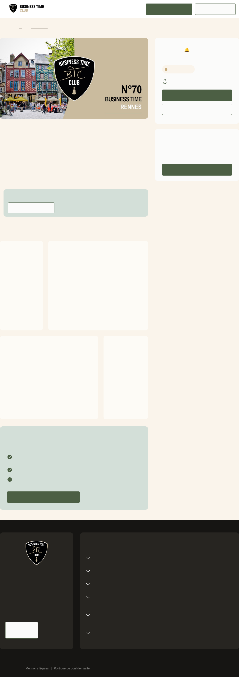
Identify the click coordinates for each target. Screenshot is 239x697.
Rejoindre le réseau (169, 9)
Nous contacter (22, 630)
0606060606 (192, 153)
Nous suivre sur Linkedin (54, 630)
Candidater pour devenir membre (43, 497)
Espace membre (215, 9)
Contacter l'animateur (31, 207)
